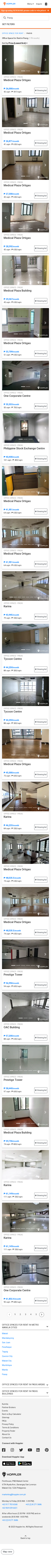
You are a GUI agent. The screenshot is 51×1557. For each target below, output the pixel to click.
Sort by (14, 43)
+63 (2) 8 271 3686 (34, 1504)
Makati (5, 1333)
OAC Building (12, 1027)
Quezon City (7, 1356)
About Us (6, 1434)
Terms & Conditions (10, 1427)
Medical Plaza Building (18, 290)
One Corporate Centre (17, 395)
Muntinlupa (7, 1365)
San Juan (6, 1342)
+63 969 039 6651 (9, 1508)
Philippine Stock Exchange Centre (24, 448)
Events (5, 1411)
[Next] (41, 1314)
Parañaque (7, 1347)
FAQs (4, 1421)
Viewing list (41, 90)
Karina (7, 606)
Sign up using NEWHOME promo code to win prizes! (25, 11)
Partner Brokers (9, 1407)
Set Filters (8, 24)
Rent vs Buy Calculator (11, 1414)
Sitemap (5, 1417)
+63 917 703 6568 (9, 1504)
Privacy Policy (8, 1424)
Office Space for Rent (13, 33)
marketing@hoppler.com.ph (14, 1494)
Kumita (5, 1404)
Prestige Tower (13, 974)
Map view (7, 1551)
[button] (5, 60)
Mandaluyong (8, 1338)
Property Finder (8, 1431)
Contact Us (6, 1438)
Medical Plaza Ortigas (17, 80)
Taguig (5, 1352)
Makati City (7, 1361)
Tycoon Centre (13, 658)
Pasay (4, 1374)
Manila (5, 1370)
